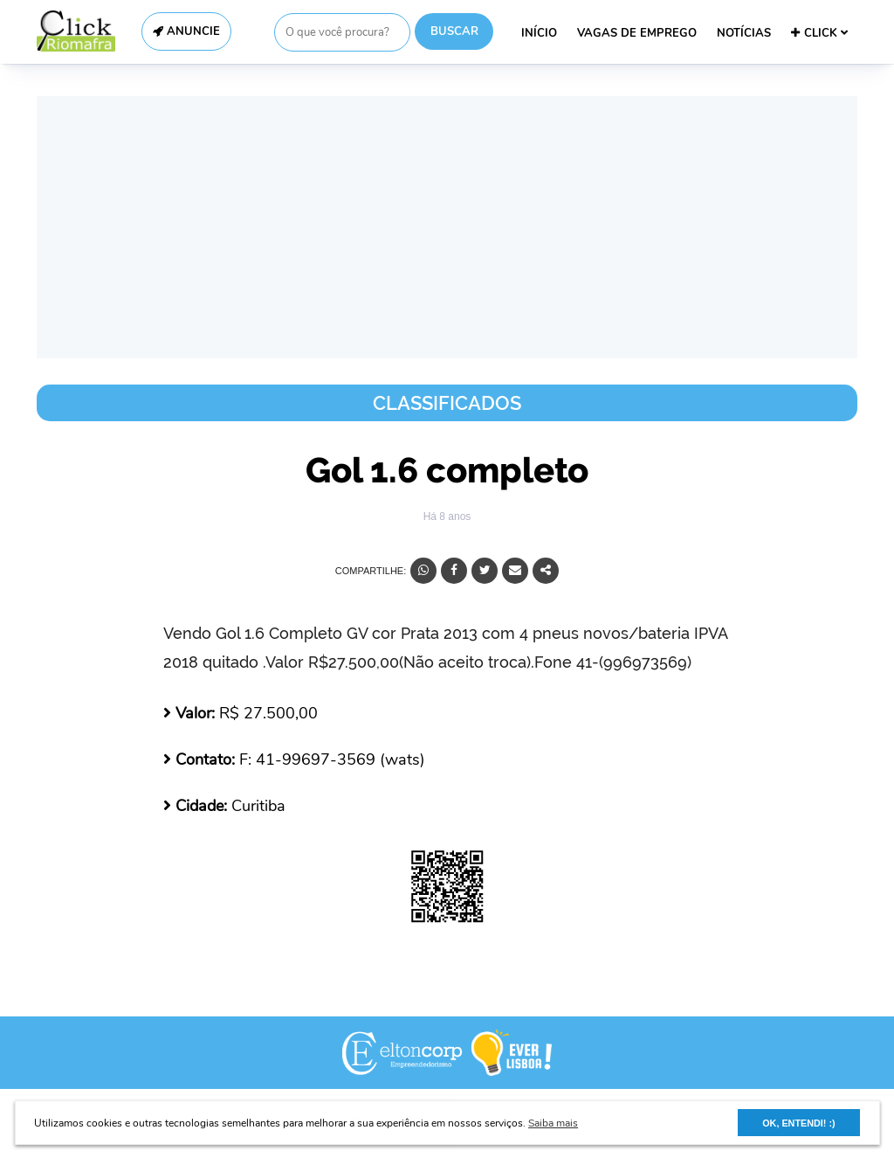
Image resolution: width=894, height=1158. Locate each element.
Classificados (447, 403)
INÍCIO (539, 33)
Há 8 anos (447, 516)
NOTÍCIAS (744, 33)
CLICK (819, 33)
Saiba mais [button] (553, 1123)
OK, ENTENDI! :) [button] (798, 1123)
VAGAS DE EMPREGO (637, 33)
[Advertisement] (447, 227)
